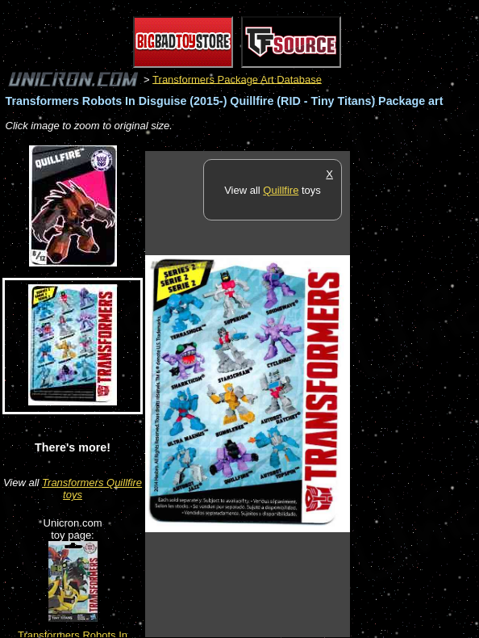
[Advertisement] (414, 393)
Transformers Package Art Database (237, 79)
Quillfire (280, 190)
